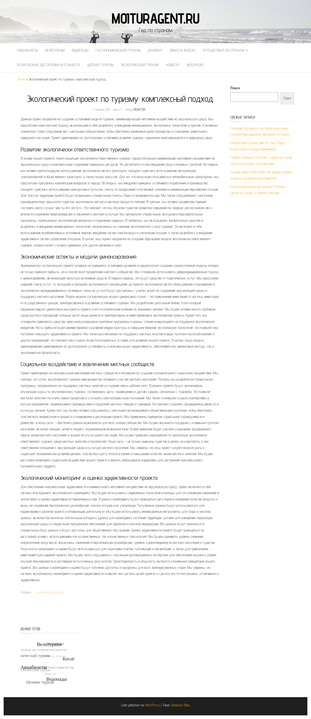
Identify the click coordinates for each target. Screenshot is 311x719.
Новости (172, 65)
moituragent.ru (155, 18)
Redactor (139, 109)
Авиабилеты (27, 50)
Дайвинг (155, 50)
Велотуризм (55, 50)
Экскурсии (194, 65)
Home (21, 79)
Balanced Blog (180, 705)
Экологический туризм (140, 65)
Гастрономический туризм (118, 50)
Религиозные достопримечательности (48, 65)
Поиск (235, 88)
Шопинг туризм (100, 65)
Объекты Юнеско (182, 50)
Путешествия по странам (225, 50)
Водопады (80, 50)
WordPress (152, 705)
